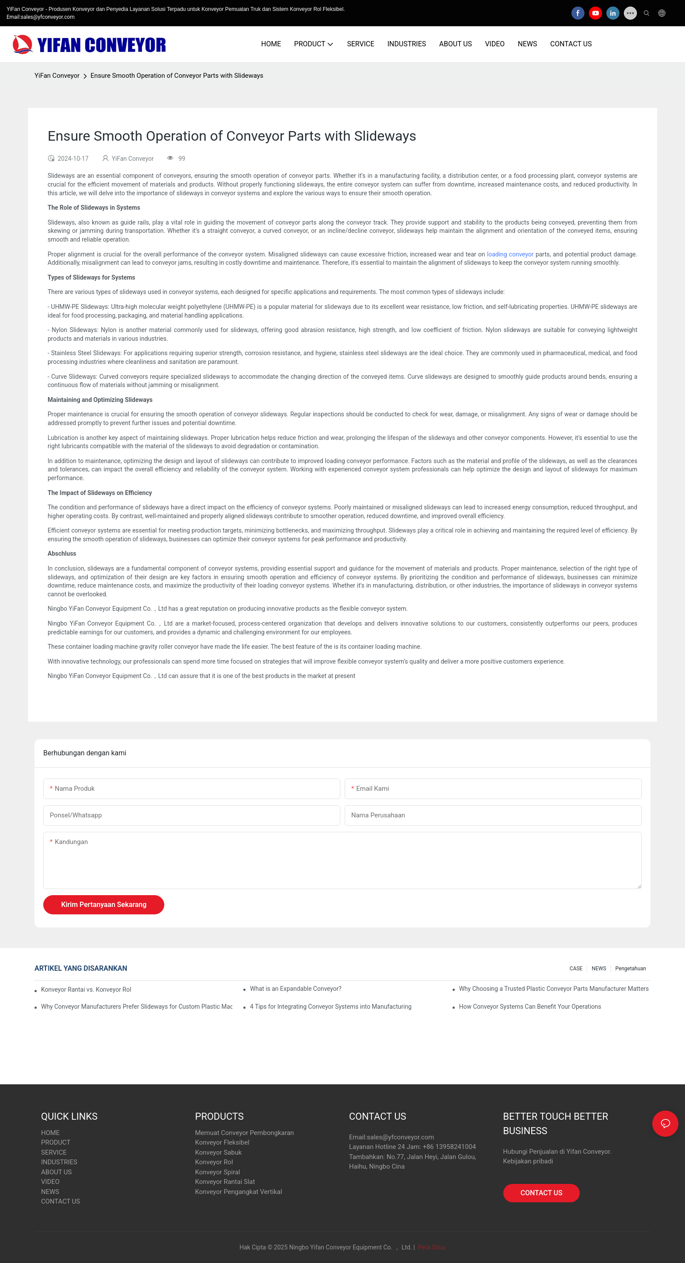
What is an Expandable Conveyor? (295, 988)
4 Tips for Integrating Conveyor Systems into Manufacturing (331, 1006)
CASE (576, 968)
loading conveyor (511, 254)
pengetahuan (631, 968)
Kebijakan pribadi (528, 1161)
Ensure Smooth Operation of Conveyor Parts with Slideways (176, 76)
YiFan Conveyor (57, 76)
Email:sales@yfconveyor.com (41, 17)
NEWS (599, 968)
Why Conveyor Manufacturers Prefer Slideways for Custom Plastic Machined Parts (136, 1006)
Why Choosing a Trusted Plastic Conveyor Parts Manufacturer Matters (554, 988)
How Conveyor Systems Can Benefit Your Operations (530, 1006)
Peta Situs (431, 1247)
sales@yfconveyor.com (400, 1137)
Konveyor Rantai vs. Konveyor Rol (86, 989)
